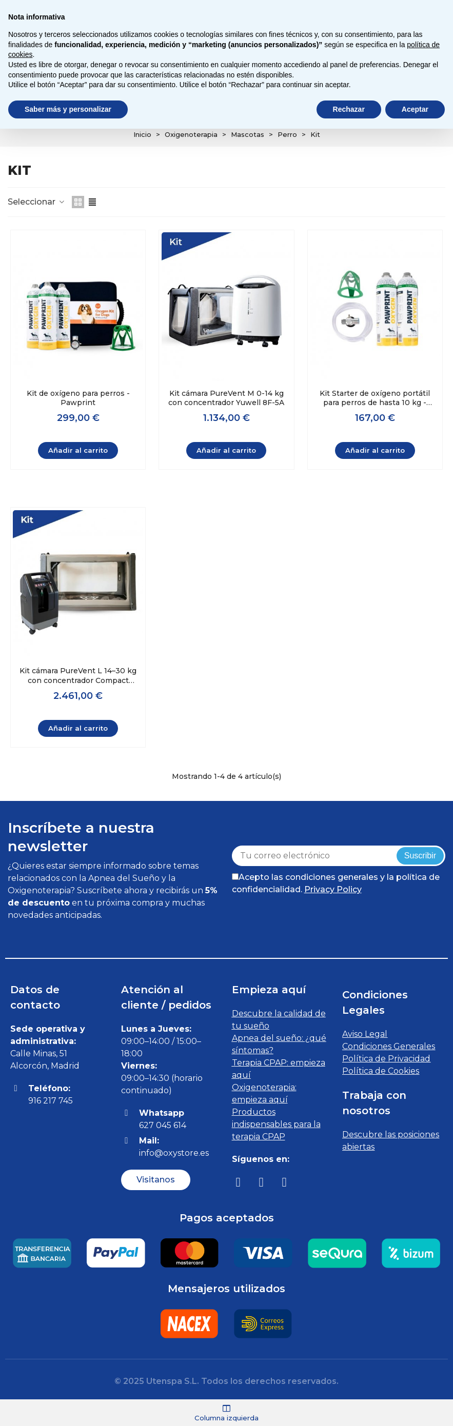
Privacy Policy (333, 889)
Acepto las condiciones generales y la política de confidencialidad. (336, 883)
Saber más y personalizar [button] (68, 109)
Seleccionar (37, 202)
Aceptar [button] (415, 109)
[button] (155, 1179)
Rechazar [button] (349, 109)
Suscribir (420, 855)
